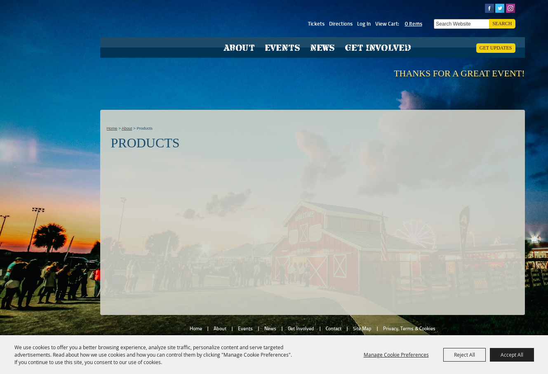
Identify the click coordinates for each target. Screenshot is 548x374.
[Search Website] (461, 24)
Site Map (362, 328)
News (322, 48)
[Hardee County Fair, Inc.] (148, 43)
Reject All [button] (464, 354)
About (239, 48)
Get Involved (378, 48)
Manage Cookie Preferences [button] (396, 354)
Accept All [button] (512, 354)
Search (502, 23)
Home (112, 128)
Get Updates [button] (496, 48)
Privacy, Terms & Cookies (409, 328)
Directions (341, 23)
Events (282, 48)
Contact (333, 328)
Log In (364, 23)
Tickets (316, 23)
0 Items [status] (413, 23)
